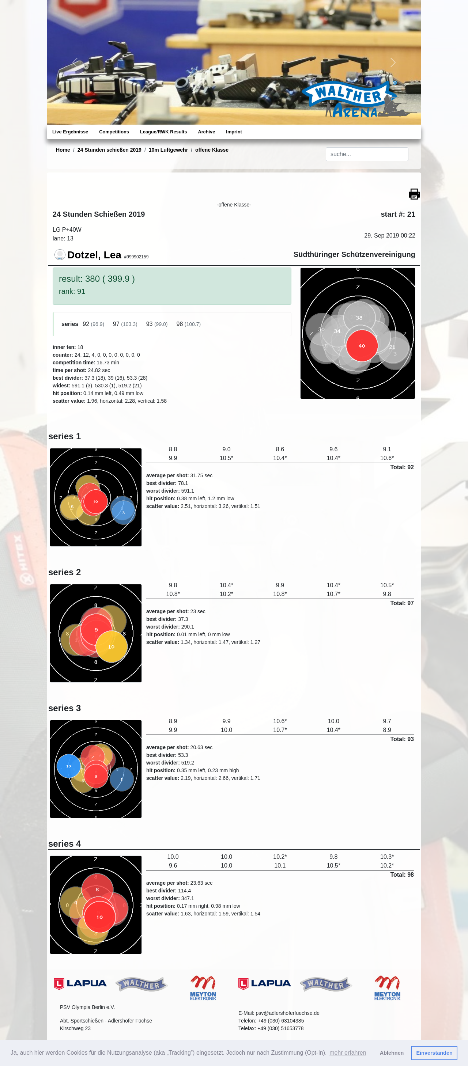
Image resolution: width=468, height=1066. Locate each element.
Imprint (234, 131)
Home (63, 150)
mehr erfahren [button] (347, 1053)
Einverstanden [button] (434, 1053)
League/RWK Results (163, 131)
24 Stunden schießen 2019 (109, 150)
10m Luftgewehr (168, 150)
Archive (206, 131)
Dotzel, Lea (94, 255)
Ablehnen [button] (392, 1053)
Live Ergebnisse (70, 131)
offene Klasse (212, 150)
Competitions (114, 131)
